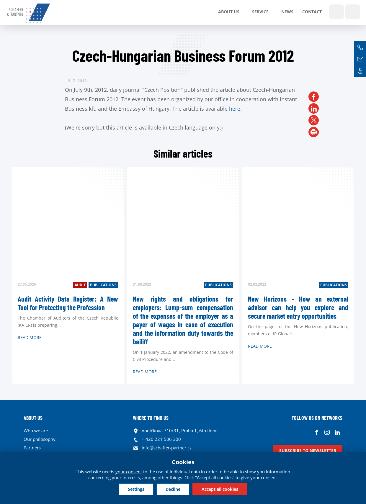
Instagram (327, 432)
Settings (136, 489)
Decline (173, 489)
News (287, 11)
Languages (352, 11)
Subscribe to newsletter (307, 450)
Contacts (360, 71)
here (234, 108)
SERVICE (260, 11)
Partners (32, 448)
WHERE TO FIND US (151, 418)
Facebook (316, 432)
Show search (336, 11)
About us (228, 11)
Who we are (36, 430)
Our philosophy (39, 439)
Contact (312, 11)
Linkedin (337, 432)
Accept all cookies (220, 489)
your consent (128, 471)
